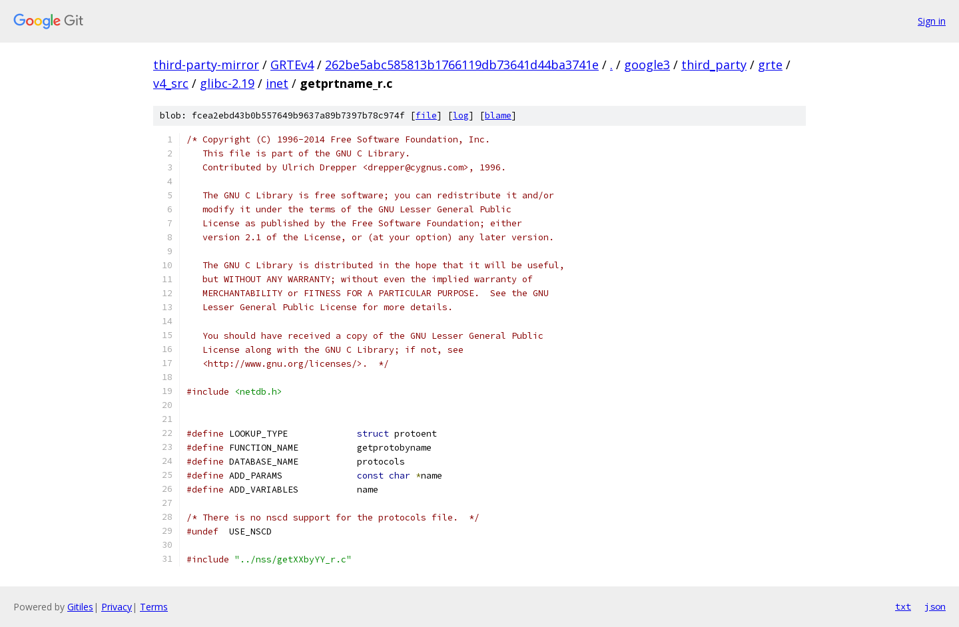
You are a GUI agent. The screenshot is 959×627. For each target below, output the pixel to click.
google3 (647, 65)
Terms (154, 606)
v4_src (170, 83)
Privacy (116, 606)
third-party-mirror (206, 65)
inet (277, 83)
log (461, 115)
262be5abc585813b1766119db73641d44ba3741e (462, 65)
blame (498, 115)
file (426, 115)
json (935, 606)
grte (770, 65)
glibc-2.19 (227, 83)
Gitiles (80, 606)
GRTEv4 (292, 65)
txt (903, 606)
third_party (714, 65)
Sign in (932, 21)
